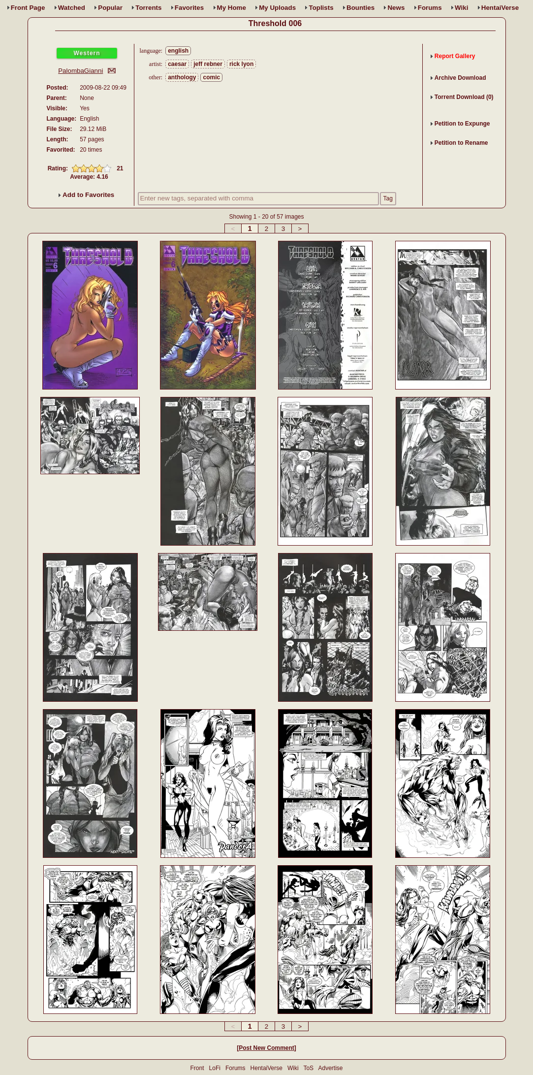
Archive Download (460, 77)
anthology (182, 77)
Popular (110, 7)
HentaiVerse (500, 7)
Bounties (360, 7)
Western (86, 53)
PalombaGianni (80, 70)
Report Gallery (455, 56)
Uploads (277, 7)
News (396, 7)
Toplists (321, 7)
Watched (71, 7)
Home (231, 7)
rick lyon (241, 64)
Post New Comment (266, 1047)
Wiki (461, 7)
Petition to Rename (461, 142)
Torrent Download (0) (464, 97)
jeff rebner (207, 64)
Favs (189, 7)
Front (28, 7)
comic (211, 77)
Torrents (148, 7)
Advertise (330, 1068)
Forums (430, 7)
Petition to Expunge (462, 123)
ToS (308, 1068)
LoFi (214, 1068)
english (178, 50)
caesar (177, 64)
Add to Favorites (86, 194)
